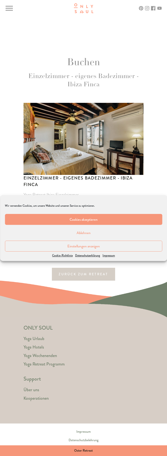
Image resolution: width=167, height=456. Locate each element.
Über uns (31, 390)
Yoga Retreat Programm (44, 364)
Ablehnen (84, 233)
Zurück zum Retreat (83, 274)
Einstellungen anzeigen (83, 246)
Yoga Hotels (34, 347)
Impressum (109, 255)
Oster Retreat (83, 450)
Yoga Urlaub (34, 338)
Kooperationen (36, 398)
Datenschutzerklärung (87, 255)
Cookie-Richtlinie (62, 255)
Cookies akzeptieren (84, 219)
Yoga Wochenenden (40, 355)
